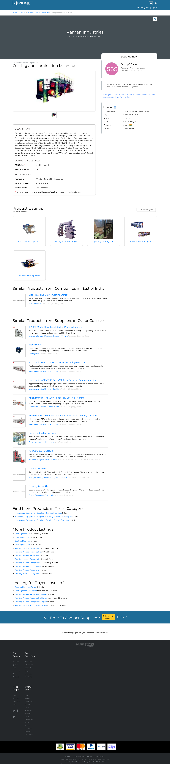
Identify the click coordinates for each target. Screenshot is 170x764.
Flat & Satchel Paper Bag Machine (33, 241)
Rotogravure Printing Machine (143, 241)
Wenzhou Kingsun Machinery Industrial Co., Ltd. (48, 336)
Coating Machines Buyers (29, 587)
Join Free (28, 659)
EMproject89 (34, 354)
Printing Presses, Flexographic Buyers (34, 594)
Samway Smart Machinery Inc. (41, 442)
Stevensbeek (62, 460)
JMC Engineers (35, 304)
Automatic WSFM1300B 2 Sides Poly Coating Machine (57, 362)
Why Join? (29, 662)
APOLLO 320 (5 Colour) (41, 451)
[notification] (151, 3)
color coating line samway (42, 433)
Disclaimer (29, 717)
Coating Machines (38, 468)
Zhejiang (80, 336)
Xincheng (72, 336)
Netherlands (99, 460)
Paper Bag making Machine (105, 241)
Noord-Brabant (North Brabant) (81, 460)
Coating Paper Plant (39, 486)
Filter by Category (146, 210)
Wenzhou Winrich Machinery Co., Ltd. (44, 371)
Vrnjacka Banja (46, 354)
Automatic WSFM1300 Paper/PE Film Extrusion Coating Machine (63, 380)
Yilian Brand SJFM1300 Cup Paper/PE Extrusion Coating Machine (63, 415)
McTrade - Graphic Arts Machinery (43, 460)
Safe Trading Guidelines (29, 696)
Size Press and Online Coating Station (48, 295)
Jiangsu (62, 442)
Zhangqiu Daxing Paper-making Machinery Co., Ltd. (50, 477)
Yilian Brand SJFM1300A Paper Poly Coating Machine (56, 398)
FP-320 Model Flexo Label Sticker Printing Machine (55, 327)
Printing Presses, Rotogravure (61, 520)
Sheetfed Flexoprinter (29, 276)
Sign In (154, 8)
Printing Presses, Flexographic (62, 516)
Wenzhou (64, 371)
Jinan (73, 477)
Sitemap (16, 696)
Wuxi (56, 442)
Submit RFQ (108, 617)
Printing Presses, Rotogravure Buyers (34, 602)
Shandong (80, 477)
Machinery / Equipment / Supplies (29, 513)
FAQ (14, 693)
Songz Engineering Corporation (42, 495)
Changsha (59, 495)
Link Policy (29, 732)
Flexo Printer (35, 344)
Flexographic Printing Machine (69, 241)
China (87, 336)
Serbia (55, 354)
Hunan (67, 495)
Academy (28, 708)
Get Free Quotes (142, 8)
